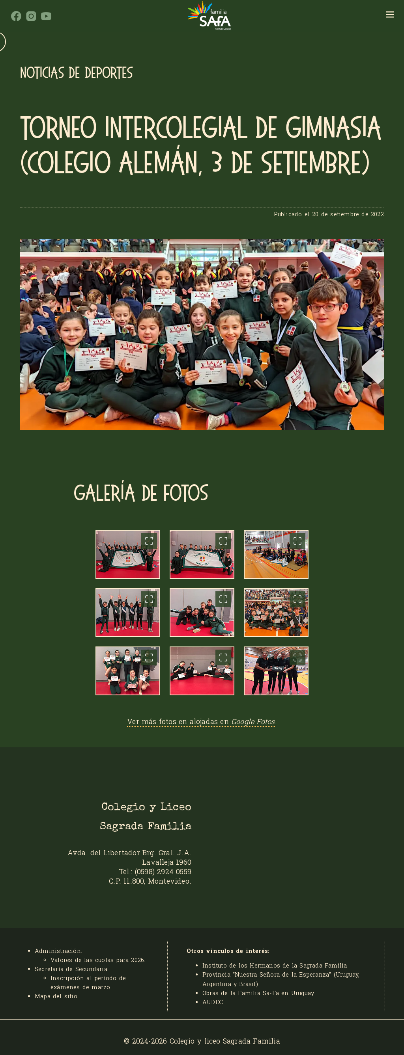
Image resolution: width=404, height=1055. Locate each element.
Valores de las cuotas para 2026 (97, 960)
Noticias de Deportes (76, 73)
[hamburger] (390, 16)
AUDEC (212, 1002)
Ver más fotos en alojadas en (201, 721)
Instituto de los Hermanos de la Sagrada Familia (274, 965)
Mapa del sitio (56, 996)
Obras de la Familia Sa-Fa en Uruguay (258, 993)
